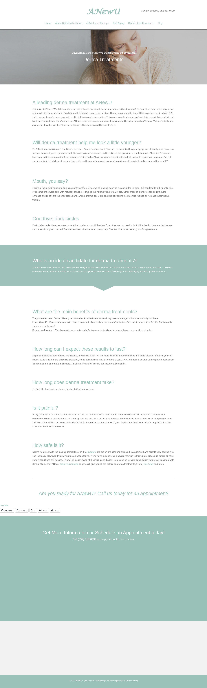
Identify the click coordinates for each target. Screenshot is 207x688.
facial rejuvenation (69, 464)
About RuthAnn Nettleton (68, 23)
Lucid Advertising (132, 681)
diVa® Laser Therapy (97, 23)
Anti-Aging (118, 23)
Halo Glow (148, 464)
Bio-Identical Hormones (140, 23)
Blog (159, 23)
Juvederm (91, 452)
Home (48, 23)
